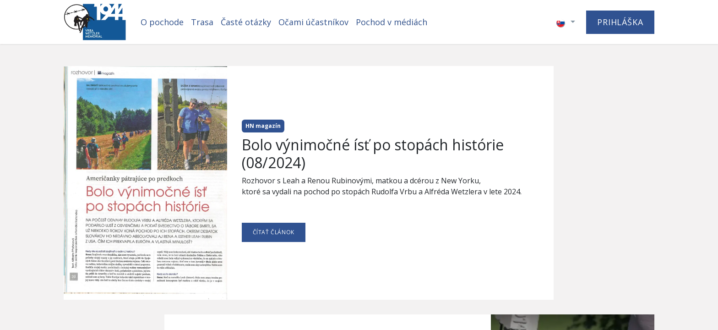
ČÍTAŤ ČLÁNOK (273, 232)
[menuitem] (162, 22)
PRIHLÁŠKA (620, 22)
